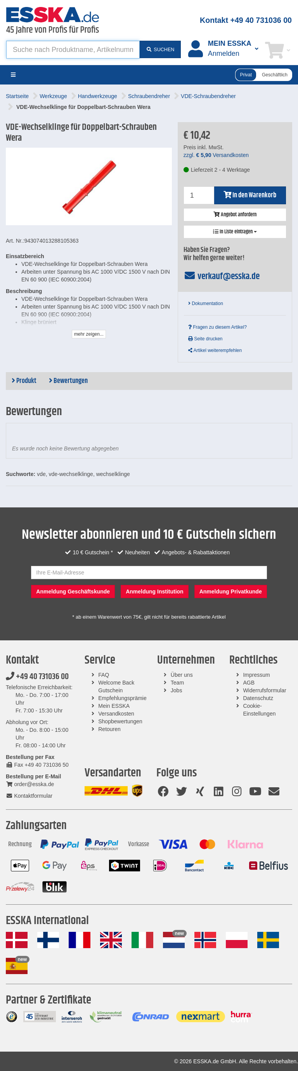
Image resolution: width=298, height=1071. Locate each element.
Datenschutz (258, 698)
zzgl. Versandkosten (216, 155)
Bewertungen (68, 381)
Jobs (176, 690)
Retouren (109, 729)
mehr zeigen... (89, 334)
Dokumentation (205, 303)
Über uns (182, 675)
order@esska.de (30, 784)
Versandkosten (116, 714)
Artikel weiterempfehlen (215, 350)
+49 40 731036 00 (37, 676)
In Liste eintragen (235, 232)
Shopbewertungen (120, 721)
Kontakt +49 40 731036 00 (246, 20)
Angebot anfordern (234, 214)
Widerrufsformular (264, 690)
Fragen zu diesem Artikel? (217, 327)
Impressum (256, 675)
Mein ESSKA (114, 706)
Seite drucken (205, 338)
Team (177, 683)
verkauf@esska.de (222, 276)
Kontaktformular (29, 796)
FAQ (103, 675)
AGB (249, 683)
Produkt (24, 381)
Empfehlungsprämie (122, 698)
